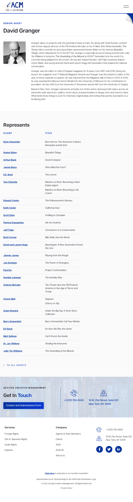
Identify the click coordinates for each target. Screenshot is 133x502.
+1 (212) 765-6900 (74, 400)
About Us (60, 455)
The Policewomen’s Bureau (58, 200)
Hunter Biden (10, 152)
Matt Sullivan (10, 336)
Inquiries (9, 450)
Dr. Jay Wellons (11, 343)
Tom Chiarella (10, 182)
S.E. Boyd (8, 174)
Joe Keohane (10, 263)
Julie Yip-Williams (12, 351)
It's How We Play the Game (58, 329)
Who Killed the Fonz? (55, 167)
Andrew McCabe (12, 285)
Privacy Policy (66, 488)
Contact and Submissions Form (23, 405)
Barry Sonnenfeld (12, 321)
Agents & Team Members (68, 434)
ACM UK (60, 450)
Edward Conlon (11, 200)
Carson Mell (9, 299)
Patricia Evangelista (13, 222)
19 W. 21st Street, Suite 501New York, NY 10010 (119, 438)
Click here (49, 473)
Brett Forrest (9, 237)
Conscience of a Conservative (60, 230)
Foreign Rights (12, 434)
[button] (126, 6)
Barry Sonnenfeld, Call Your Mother (62, 321)
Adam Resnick (10, 311)
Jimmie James (11, 255)
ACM (58, 444)
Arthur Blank (9, 160)
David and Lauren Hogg (15, 244)
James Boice (10, 167)
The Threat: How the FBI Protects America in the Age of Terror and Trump (61, 288)
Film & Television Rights (16, 439)
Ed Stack (8, 329)
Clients (59, 439)
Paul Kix (7, 270)
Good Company (53, 160)
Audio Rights (11, 444)
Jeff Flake (8, 230)
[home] (13, 6)
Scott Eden (9, 215)
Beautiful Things (53, 152)
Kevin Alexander (11, 142)
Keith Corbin (9, 208)
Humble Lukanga (12, 277)
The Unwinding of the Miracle (59, 351)
